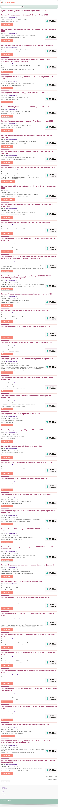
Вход (3, 791)
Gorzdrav (6, 17)
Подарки (19, 617)
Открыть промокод (8, 181)
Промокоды (4, 788)
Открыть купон (7, 24)
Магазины (4, 787)
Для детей (19, 328)
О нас (3, 792)
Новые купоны (5, 790)
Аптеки (10, 17)
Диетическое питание (22, 674)
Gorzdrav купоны (5, 781)
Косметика (11, 169)
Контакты (4, 794)
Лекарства (14, 17)
